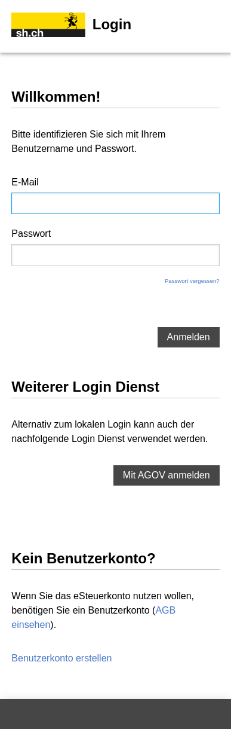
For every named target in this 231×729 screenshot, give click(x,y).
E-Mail (24, 182)
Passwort (31, 233)
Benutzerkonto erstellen (61, 658)
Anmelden (188, 337)
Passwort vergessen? (192, 280)
